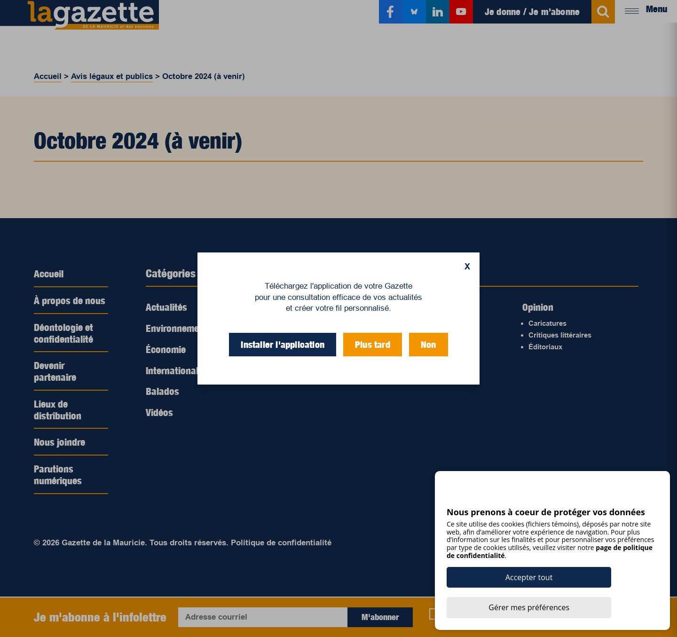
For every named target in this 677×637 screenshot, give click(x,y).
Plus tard (372, 344)
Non (428, 344)
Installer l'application (282, 344)
